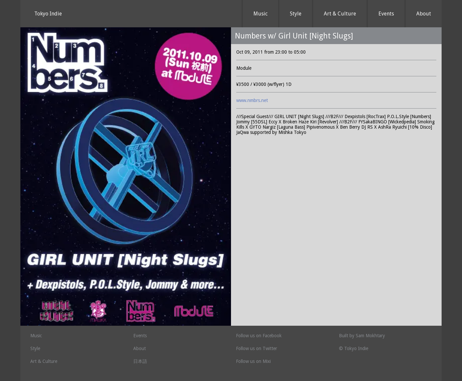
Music (260, 14)
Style (295, 14)
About (423, 14)
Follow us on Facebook (259, 335)
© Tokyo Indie (353, 348)
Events (386, 14)
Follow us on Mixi (253, 361)
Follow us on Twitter (256, 348)
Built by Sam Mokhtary (362, 335)
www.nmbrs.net (252, 100)
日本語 (140, 361)
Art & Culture (340, 14)
